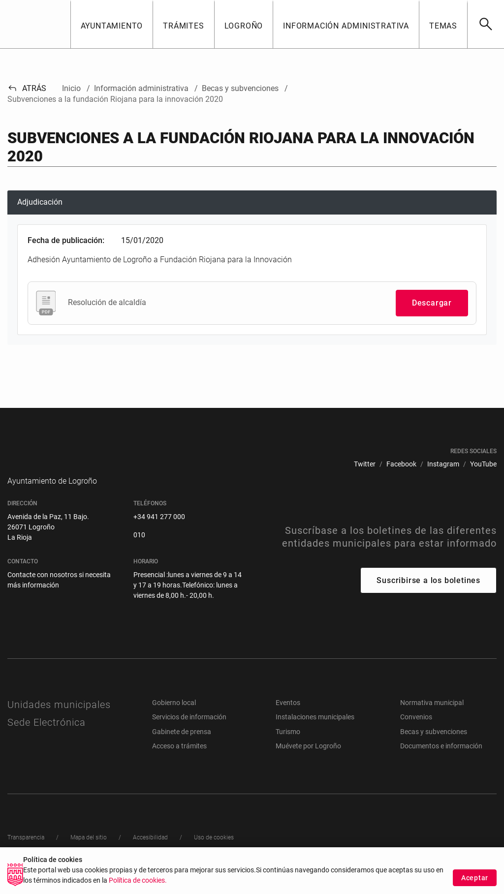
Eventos (288, 717)
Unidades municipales (59, 719)
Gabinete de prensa (181, 746)
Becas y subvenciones (433, 746)
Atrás (26, 88)
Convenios (416, 732)
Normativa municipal (432, 717)
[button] (111, 24)
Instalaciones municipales (315, 732)
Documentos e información (441, 761)
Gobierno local (174, 717)
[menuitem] (365, 464)
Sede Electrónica (46, 737)
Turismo (288, 746)
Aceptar (474, 878)
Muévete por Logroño (308, 761)
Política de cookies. (138, 880)
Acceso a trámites (179, 761)
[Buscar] (485, 24)
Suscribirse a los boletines (428, 595)
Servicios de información (189, 732)
